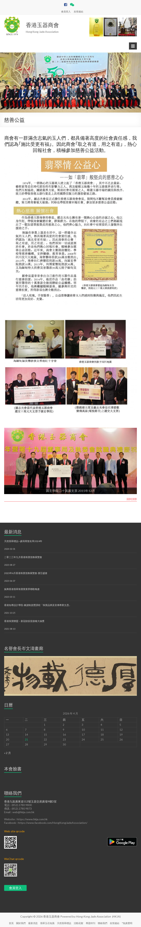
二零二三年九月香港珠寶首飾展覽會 (23, 557)
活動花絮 (78, 923)
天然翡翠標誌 (64, 923)
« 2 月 (7, 753)
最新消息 (12, 531)
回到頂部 (132, 499)
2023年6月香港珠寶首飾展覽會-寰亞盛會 (25, 573)
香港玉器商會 (42, 25)
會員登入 (66, 11)
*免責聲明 (127, 923)
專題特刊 (90, 923)
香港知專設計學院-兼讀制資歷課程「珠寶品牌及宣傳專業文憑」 (37, 605)
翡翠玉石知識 (47, 923)
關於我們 (21, 923)
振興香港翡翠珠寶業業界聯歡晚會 (22, 589)
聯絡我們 (102, 923)
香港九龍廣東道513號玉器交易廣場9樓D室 (30, 801)
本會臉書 (12, 768)
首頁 (11, 923)
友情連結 (78, 11)
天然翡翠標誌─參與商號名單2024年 (23, 541)
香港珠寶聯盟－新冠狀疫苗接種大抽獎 (24, 621)
